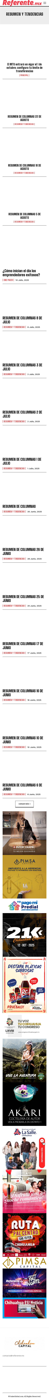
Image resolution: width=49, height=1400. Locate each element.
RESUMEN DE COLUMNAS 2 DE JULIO (22, 414)
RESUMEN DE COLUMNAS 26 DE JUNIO (23, 551)
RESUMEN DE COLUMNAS (19, 506)
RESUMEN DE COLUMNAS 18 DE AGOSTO (24, 167)
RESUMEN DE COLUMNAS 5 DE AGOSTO (24, 215)
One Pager (8, 280)
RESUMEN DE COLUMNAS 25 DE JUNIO (23, 598)
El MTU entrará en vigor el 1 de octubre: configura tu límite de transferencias (24, 68)
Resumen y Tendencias (24, 124)
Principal (24, 75)
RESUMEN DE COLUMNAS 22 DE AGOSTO (24, 118)
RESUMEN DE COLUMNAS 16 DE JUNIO (23, 693)
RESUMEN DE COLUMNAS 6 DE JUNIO (22, 787)
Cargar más (24, 804)
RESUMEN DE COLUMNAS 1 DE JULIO (22, 461)
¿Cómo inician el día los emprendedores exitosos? (21, 273)
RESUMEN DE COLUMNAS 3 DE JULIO (22, 367)
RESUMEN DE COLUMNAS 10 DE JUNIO (23, 740)
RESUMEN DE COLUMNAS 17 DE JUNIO (23, 645)
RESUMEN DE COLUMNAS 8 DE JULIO (22, 320)
